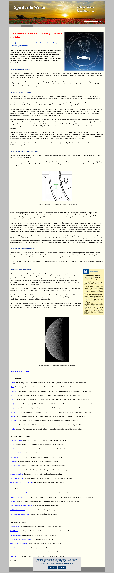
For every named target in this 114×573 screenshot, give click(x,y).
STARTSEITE (15, 26)
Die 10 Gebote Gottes (16, 449)
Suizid (12, 444)
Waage (13, 408)
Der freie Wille (14, 526)
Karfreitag (13, 470)
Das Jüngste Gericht (16, 497)
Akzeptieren (52, 567)
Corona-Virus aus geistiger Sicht (19, 514)
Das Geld (13, 556)
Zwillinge (13, 391)
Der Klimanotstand (15, 535)
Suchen (100, 21)
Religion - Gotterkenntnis (17, 510)
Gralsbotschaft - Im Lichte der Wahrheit (21, 482)
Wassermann (14, 425)
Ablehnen (62, 567)
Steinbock (14, 420)
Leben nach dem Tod (16, 440)
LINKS (72, 26)
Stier (12, 387)
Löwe (13, 399)
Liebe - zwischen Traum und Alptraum (21, 505)
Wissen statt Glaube (16, 453)
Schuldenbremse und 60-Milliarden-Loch (22, 493)
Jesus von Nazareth (15, 465)
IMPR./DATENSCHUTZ (95, 26)
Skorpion (14, 412)
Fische (13, 429)
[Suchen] (91, 21)
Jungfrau (13, 403)
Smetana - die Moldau (16, 474)
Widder (13, 382)
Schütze (13, 416)
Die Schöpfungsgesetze (17, 478)
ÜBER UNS (83, 26)
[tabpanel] (57, 203)
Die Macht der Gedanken (17, 457)
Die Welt (12, 501)
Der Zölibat (13, 548)
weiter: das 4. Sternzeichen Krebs (19, 371)
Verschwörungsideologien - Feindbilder (21, 539)
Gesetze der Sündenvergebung (18, 543)
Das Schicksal (14, 531)
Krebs (12, 395)
